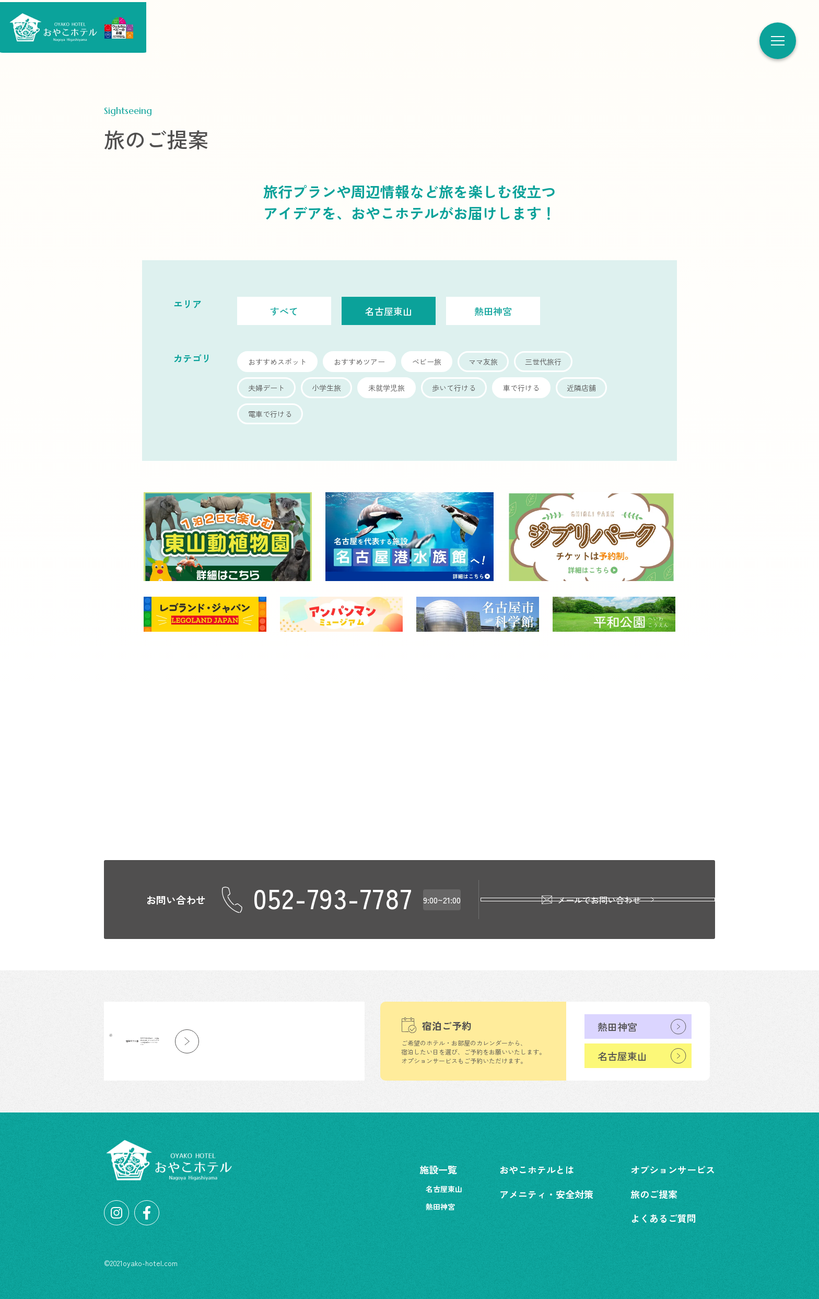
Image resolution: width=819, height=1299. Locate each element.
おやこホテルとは (537, 1169)
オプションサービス (672, 1169)
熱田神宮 (617, 1026)
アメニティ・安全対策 (546, 1194)
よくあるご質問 (663, 1218)
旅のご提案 (653, 1194)
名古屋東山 (622, 1056)
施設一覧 (438, 1169)
